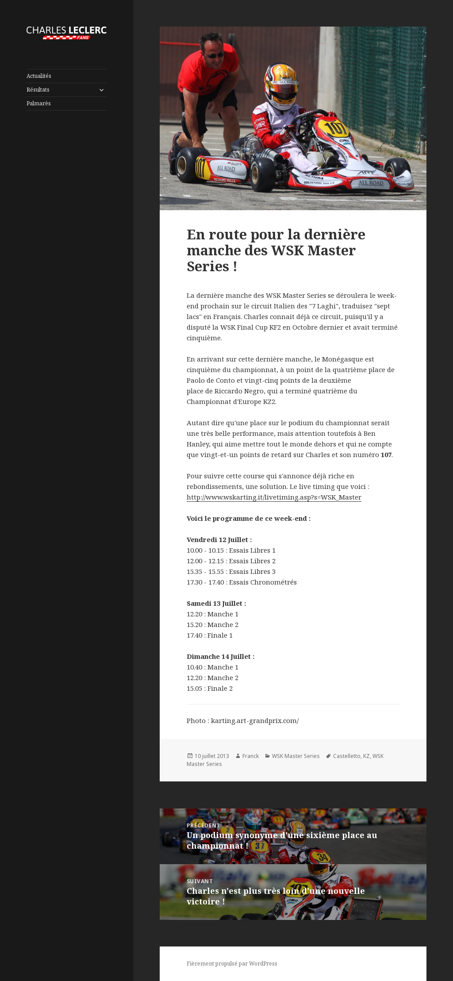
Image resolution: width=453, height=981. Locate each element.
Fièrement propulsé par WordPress (232, 963)
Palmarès (39, 103)
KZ (366, 756)
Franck (250, 756)
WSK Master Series (296, 756)
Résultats (38, 89)
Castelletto (347, 756)
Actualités (39, 76)
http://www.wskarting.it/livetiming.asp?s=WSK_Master (274, 496)
